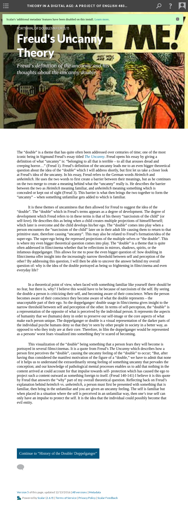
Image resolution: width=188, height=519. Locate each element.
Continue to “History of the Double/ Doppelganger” (58, 453)
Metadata (95, 492)
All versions (79, 492)
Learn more (101, 19)
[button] (170, 6)
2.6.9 (49, 498)
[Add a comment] (22, 467)
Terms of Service (66, 498)
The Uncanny (94, 157)
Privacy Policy (87, 498)
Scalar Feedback (108, 498)
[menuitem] (6, 6)
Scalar (41, 498)
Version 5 (23, 492)
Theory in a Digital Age (77, 6)
